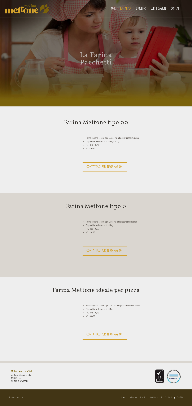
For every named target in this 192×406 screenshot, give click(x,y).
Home (123, 397)
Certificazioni (156, 397)
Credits (180, 397)
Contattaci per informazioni (104, 167)
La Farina (133, 397)
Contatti (168, 397)
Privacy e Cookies (16, 397)
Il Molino (143, 397)
